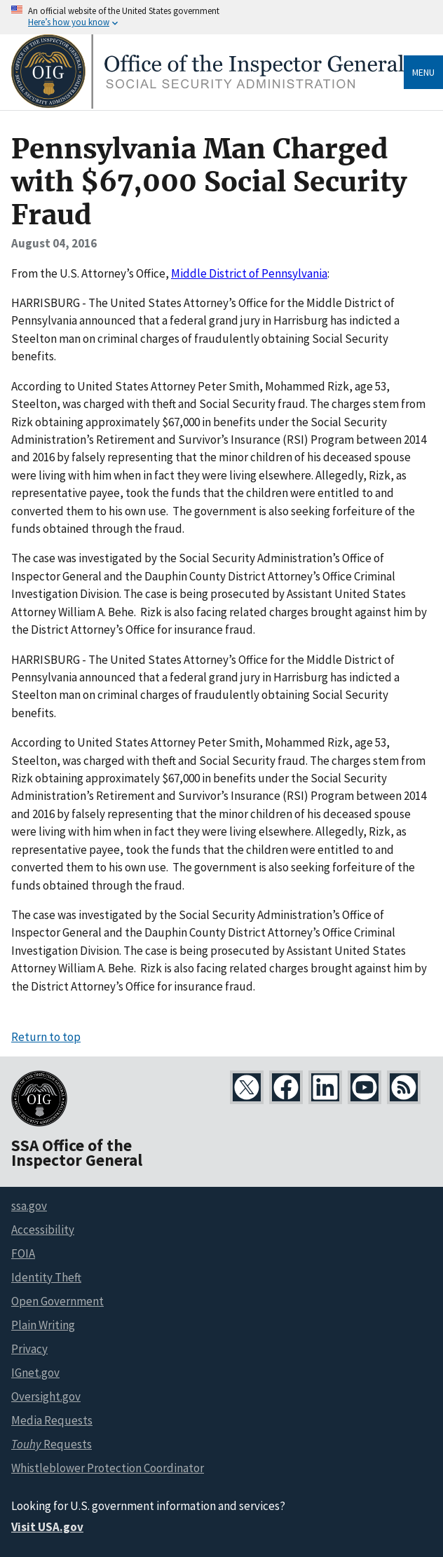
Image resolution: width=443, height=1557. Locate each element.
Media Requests (52, 1420)
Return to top (46, 1037)
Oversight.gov (46, 1396)
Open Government (57, 1301)
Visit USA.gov (47, 1527)
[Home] (207, 104)
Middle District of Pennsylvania (249, 273)
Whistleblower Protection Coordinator (107, 1468)
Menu (423, 72)
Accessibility (42, 1229)
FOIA (23, 1253)
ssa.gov (29, 1205)
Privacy (29, 1349)
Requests (51, 1444)
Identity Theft (46, 1277)
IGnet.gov (35, 1372)
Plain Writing (43, 1325)
